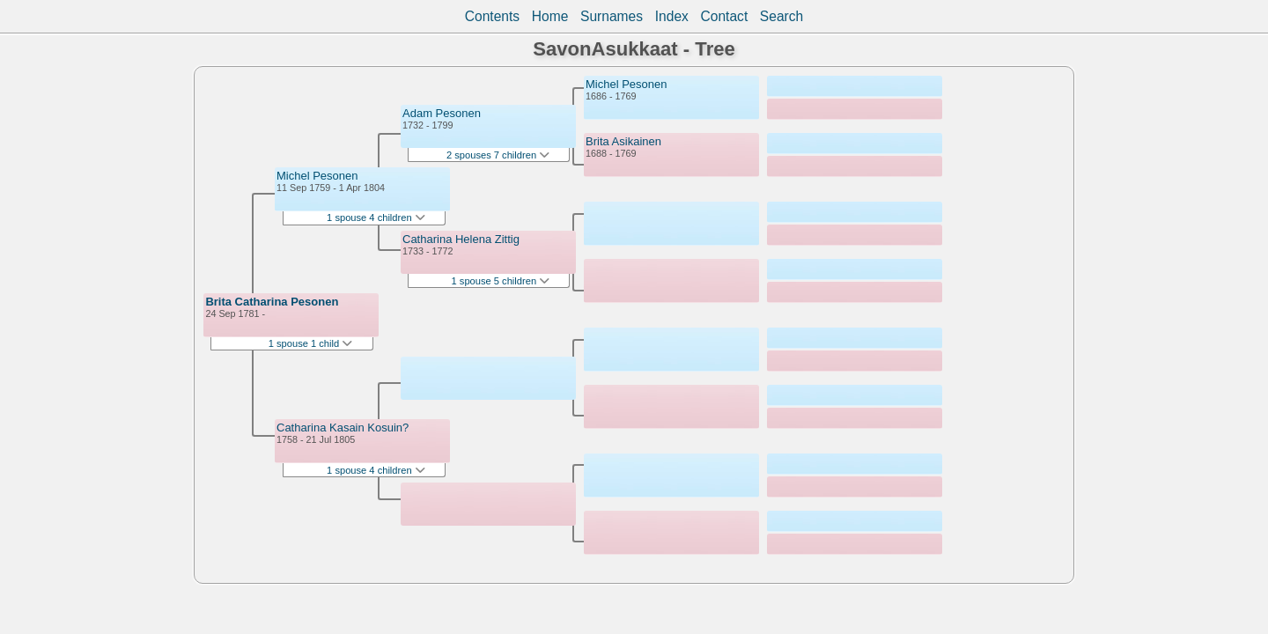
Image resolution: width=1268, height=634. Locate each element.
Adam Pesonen (441, 113)
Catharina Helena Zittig (461, 239)
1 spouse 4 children (376, 217)
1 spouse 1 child (311, 343)
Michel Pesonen (317, 175)
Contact (724, 16)
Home (550, 16)
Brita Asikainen (623, 141)
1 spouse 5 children (501, 281)
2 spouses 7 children (497, 155)
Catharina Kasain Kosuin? (342, 427)
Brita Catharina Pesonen (271, 301)
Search (781, 16)
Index (672, 16)
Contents (492, 16)
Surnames (611, 16)
